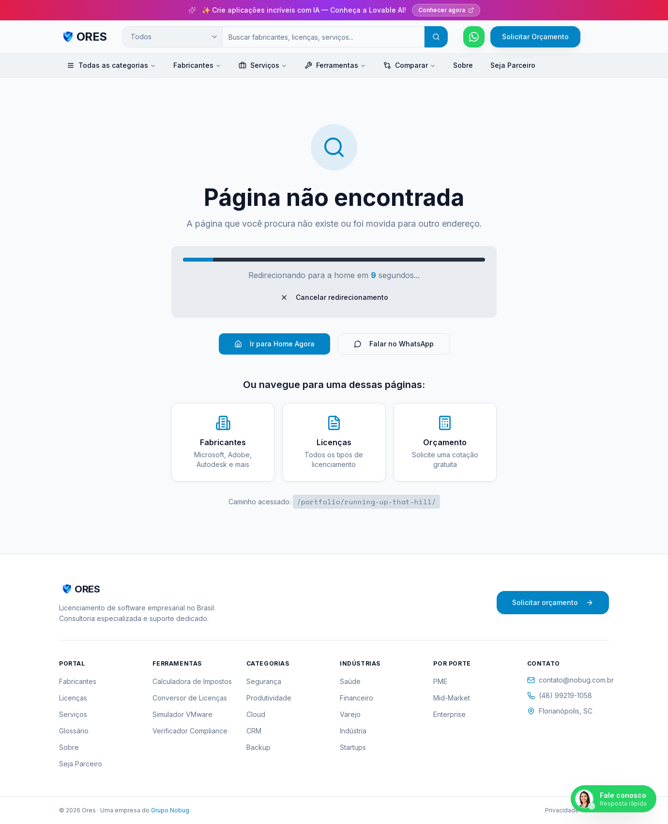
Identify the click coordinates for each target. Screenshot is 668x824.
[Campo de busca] (323, 36)
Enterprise (449, 714)
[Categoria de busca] (172, 36)
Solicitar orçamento (552, 602)
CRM (253, 731)
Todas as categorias (111, 65)
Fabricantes (197, 65)
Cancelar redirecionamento (334, 297)
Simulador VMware (182, 714)
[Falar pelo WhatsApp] (474, 36)
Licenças (73, 698)
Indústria (353, 731)
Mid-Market (451, 698)
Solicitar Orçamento (535, 36)
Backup (258, 747)
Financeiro (356, 698)
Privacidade (562, 810)
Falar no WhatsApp (394, 344)
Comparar (409, 65)
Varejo (350, 714)
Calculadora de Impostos (192, 681)
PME (440, 681)
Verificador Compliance (190, 731)
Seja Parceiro (512, 65)
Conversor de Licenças (189, 698)
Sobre (463, 65)
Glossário (74, 731)
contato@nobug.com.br (568, 680)
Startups (353, 747)
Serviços (263, 65)
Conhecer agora (446, 10)
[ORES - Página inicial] (83, 37)
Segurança (263, 681)
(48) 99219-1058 (559, 695)
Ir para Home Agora (274, 344)
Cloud (255, 714)
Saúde (350, 681)
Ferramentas (335, 65)
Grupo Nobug (170, 810)
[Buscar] (436, 36)
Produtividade (268, 698)
